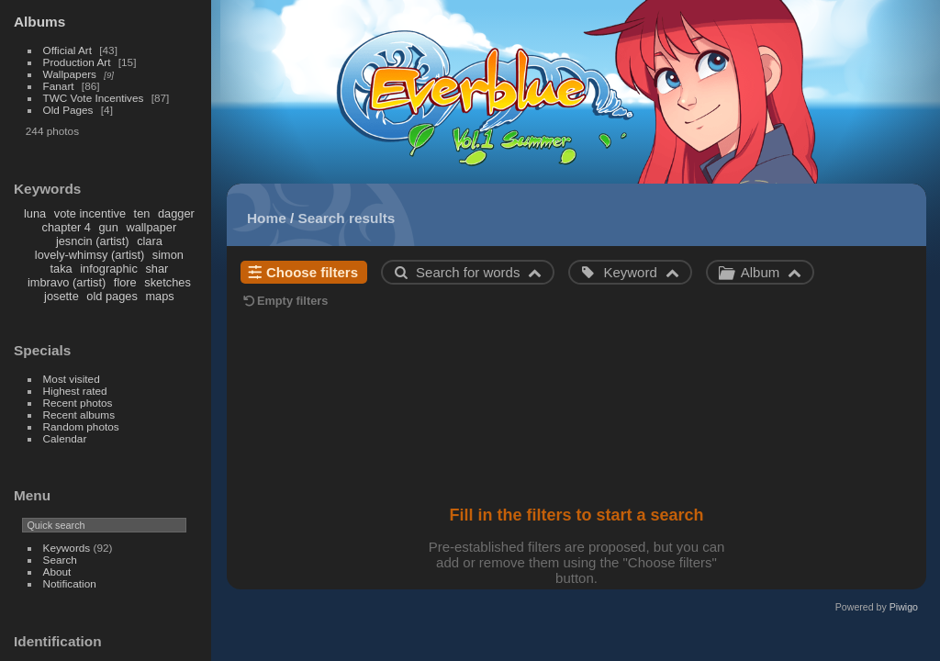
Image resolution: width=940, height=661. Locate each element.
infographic (109, 268)
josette (61, 296)
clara (149, 241)
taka (61, 268)
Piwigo (904, 606)
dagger (176, 213)
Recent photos (78, 403)
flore (125, 282)
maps (159, 296)
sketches (167, 282)
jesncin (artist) (92, 241)
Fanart (58, 86)
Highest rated (75, 391)
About (57, 571)
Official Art (67, 50)
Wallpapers (69, 74)
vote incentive (90, 213)
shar (156, 268)
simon (168, 255)
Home (266, 218)
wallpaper (151, 227)
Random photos (81, 426)
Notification (69, 583)
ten (142, 213)
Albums (39, 21)
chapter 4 (66, 227)
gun (108, 227)
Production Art (77, 62)
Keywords (67, 548)
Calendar (65, 438)
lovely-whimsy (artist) (89, 255)
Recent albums (79, 414)
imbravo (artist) (67, 282)
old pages (112, 296)
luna (35, 213)
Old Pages (68, 110)
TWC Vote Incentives (93, 98)
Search (60, 560)
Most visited (71, 379)
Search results (347, 218)
